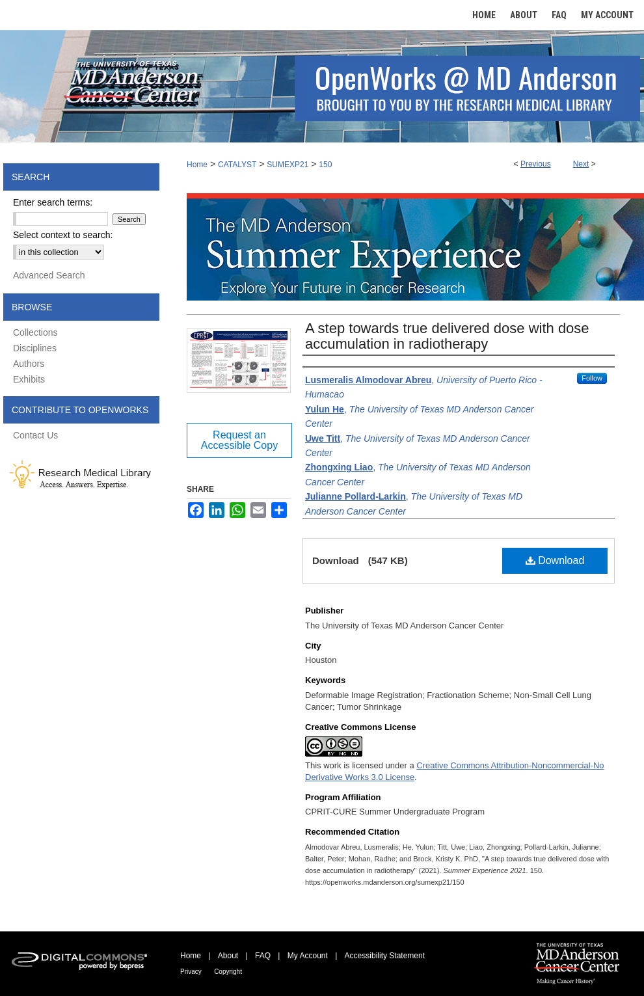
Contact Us (35, 435)
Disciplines (35, 348)
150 (325, 164)
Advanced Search (49, 275)
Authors (28, 363)
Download (555, 560)
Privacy (191, 971)
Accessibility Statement (385, 955)
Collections (35, 332)
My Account (308, 955)
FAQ (263, 955)
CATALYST (237, 164)
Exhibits (29, 379)
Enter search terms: (52, 202)
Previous (535, 163)
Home (197, 164)
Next (581, 163)
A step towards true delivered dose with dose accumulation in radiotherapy (447, 336)
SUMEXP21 (287, 164)
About (228, 955)
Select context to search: (63, 235)
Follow (592, 378)
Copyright (228, 971)
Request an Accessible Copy (239, 440)
